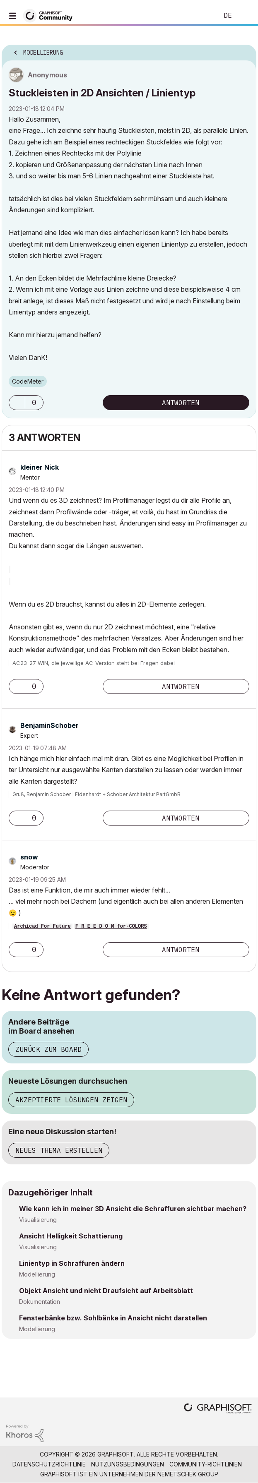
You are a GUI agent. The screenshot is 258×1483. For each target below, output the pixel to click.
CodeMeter (27, 381)
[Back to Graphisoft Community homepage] (50, 15)
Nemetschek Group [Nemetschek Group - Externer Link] (187, 1474)
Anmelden (245, 15)
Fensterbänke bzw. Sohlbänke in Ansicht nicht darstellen (113, 1318)
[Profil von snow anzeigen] (29, 857)
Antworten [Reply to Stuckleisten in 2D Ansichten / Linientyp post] (180, 402)
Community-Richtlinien (205, 1464)
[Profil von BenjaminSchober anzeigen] (49, 725)
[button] (17, 403)
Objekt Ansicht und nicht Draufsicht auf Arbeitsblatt (106, 1290)
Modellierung (37, 1274)
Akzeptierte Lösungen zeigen (71, 1100)
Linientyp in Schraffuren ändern (72, 1263)
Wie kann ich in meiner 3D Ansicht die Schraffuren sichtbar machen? (132, 1209)
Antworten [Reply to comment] (180, 686)
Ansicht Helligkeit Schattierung (71, 1236)
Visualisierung (38, 1219)
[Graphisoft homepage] (218, 1409)
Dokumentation (39, 1301)
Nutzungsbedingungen (127, 1464)
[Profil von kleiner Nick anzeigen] (39, 467)
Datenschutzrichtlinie (49, 1464)
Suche (199, 15)
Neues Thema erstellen (58, 1150)
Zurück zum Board (48, 1049)
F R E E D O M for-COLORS (111, 926)
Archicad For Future (42, 926)
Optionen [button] (244, 50)
